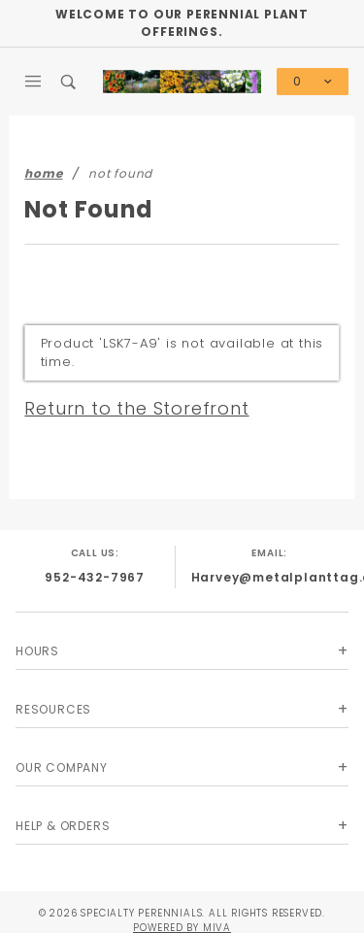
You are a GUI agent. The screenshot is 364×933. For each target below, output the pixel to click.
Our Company (62, 767)
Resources (53, 709)
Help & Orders (63, 825)
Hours (37, 651)
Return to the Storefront (136, 408)
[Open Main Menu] (33, 81)
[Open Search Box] (69, 81)
